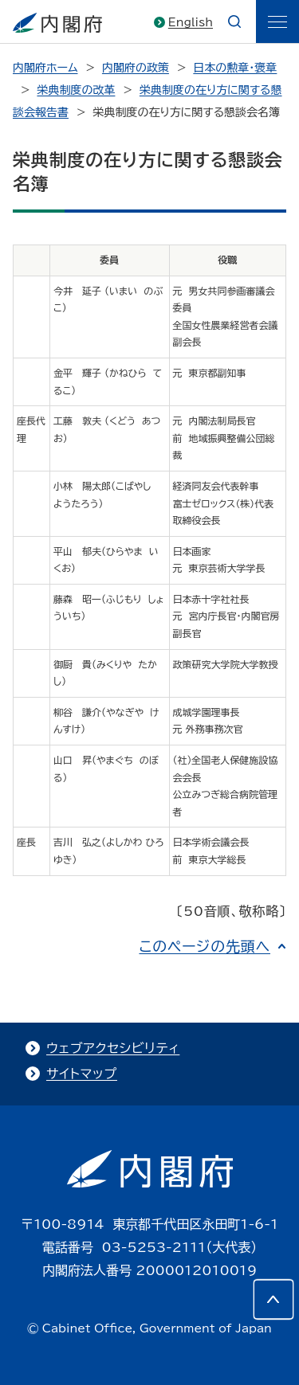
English (190, 22)
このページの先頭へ (204, 946)
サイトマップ (81, 1073)
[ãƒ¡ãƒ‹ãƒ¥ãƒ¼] (277, 21)
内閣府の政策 (135, 67)
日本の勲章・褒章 (235, 67)
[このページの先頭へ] (273, 1299)
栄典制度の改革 (76, 90)
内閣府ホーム (45, 67)
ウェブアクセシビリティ (112, 1048)
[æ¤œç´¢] (234, 21)
